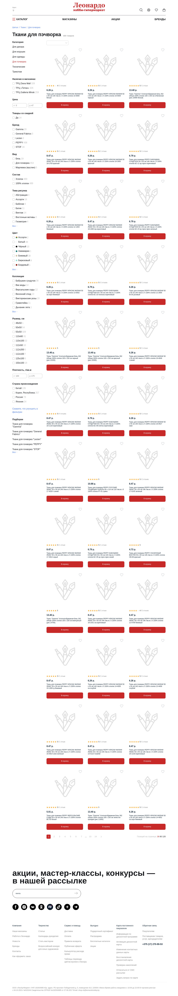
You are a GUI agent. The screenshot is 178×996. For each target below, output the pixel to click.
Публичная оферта (73, 946)
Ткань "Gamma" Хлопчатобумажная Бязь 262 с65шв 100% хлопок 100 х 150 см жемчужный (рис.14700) (64, 621)
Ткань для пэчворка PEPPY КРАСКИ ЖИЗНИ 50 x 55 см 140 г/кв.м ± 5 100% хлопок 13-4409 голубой (147, 686)
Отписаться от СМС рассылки (125, 971)
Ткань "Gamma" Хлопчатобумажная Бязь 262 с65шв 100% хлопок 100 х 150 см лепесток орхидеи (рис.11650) (105, 817)
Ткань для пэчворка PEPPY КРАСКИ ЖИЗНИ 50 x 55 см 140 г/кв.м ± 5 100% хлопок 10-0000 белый (65, 96)
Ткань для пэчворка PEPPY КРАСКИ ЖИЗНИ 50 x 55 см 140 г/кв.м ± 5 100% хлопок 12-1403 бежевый (65, 227)
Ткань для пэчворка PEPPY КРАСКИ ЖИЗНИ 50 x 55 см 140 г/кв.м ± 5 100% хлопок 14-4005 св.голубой (106, 686)
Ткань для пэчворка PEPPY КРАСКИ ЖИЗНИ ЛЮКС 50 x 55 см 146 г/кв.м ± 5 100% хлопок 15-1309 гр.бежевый (64, 686)
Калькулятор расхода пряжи (74, 952)
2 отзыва (62, 86)
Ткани (23, 27)
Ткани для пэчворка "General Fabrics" (27, 432)
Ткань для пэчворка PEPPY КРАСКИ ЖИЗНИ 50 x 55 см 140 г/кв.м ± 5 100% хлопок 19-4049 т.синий (147, 358)
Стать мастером (45, 941)
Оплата (67, 936)
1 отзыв (103, 86)
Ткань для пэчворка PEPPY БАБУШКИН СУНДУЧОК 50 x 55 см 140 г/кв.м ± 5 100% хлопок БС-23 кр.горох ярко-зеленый (145, 227)
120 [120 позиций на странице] (164, 836)
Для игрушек (18, 52)
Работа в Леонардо (21, 936)
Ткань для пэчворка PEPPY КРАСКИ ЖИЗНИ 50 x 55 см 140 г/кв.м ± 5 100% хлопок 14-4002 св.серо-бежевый (147, 817)
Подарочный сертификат (101, 931)
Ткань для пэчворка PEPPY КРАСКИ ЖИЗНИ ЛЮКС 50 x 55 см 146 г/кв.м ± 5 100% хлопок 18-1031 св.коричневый (105, 621)
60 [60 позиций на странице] (161, 836)
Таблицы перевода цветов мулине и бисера (75, 960)
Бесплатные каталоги (100, 941)
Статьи (41, 931)
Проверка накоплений (126, 965)
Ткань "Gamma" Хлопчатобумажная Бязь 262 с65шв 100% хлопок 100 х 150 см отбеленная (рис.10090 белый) (146, 96)
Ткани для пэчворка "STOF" (26, 449)
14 (96, 836)
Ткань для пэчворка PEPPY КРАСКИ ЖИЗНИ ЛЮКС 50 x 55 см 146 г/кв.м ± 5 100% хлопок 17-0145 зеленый (146, 489)
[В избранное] (80, 50)
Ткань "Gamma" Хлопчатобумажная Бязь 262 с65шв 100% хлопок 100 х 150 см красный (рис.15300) (105, 358)
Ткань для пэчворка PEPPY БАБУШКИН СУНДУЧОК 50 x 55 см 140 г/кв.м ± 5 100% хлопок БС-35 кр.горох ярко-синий (104, 555)
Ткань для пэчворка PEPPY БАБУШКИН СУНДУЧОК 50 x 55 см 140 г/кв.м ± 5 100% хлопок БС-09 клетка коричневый (104, 424)
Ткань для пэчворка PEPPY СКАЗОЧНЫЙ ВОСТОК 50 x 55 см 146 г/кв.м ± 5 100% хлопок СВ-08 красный (147, 555)
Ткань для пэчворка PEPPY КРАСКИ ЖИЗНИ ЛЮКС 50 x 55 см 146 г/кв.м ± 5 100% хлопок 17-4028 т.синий (64, 489)
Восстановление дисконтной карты (124, 958)
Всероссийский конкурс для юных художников (49, 947)
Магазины (69, 19)
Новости (16, 941)
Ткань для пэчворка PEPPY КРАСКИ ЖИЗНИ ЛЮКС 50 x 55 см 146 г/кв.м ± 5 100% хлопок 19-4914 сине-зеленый (64, 752)
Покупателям (148, 931)
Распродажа (96, 936)
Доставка (68, 931)
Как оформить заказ (21, 956)
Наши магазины (19, 931)
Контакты (16, 951)
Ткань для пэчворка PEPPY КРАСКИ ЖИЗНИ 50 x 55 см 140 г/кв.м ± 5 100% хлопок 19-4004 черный (106, 96)
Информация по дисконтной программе (126, 935)
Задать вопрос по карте (127, 978)
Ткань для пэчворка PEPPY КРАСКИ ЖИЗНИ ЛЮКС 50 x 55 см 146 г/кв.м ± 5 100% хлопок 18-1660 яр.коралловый (105, 227)
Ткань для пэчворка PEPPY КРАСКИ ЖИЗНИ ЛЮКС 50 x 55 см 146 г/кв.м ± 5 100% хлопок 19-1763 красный (64, 161)
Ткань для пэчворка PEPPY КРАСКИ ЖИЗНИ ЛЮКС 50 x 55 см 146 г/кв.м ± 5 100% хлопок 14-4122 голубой (105, 752)
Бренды (160, 19)
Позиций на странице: (147, 836)
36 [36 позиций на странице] (158, 836)
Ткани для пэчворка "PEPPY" (27, 444)
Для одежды (18, 57)
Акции (115, 19)
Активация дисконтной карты (126, 943)
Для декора (18, 47)
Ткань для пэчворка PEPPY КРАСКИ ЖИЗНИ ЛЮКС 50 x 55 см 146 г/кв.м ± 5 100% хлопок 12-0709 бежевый (146, 621)
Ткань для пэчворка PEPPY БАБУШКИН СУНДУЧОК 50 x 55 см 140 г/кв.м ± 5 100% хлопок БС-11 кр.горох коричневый (145, 161)
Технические (18, 67)
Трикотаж (17, 72)
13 (90, 836)
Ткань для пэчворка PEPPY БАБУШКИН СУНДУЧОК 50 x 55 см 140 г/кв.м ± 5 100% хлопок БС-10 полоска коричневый (104, 293)
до (30, 105)
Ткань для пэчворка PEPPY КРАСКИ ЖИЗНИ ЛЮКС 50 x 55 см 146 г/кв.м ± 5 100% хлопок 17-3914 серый (64, 555)
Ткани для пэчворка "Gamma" (22, 425)
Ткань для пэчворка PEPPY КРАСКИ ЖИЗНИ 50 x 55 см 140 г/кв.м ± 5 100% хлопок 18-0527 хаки (147, 424)
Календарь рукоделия (48, 936)
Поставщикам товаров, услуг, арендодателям (152, 937)
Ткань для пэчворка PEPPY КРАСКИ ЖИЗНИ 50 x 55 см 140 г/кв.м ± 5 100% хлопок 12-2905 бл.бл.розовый (147, 293)
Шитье (15, 27)
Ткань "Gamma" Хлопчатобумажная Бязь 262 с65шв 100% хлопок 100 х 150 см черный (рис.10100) (64, 358)
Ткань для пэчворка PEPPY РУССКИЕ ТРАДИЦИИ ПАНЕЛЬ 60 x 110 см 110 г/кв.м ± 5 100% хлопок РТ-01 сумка (106, 489)
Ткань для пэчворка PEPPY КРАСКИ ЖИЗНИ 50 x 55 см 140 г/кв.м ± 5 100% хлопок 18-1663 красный (106, 161)
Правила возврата (72, 941)
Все (14, 226)
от (14, 105)
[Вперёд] (101, 837)
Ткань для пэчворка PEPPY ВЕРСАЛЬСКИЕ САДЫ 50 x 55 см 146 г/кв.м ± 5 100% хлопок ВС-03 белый (64, 817)
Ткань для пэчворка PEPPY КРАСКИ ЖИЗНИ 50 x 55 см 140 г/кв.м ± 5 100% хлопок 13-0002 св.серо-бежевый (65, 293)
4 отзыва (62, 414)
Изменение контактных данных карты (127, 950)
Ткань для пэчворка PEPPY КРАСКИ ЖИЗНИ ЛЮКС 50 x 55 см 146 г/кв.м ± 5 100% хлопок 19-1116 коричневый (64, 424)
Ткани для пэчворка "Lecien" (26, 439)
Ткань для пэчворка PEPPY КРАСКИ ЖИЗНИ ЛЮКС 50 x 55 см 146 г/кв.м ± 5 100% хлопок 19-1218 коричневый (146, 752)
